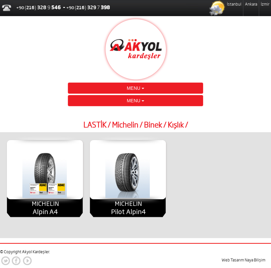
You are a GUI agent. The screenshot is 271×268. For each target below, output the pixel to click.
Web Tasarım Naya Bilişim (243, 259)
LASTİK (94, 125)
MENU (135, 88)
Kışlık (176, 125)
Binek (153, 125)
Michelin (125, 125)
